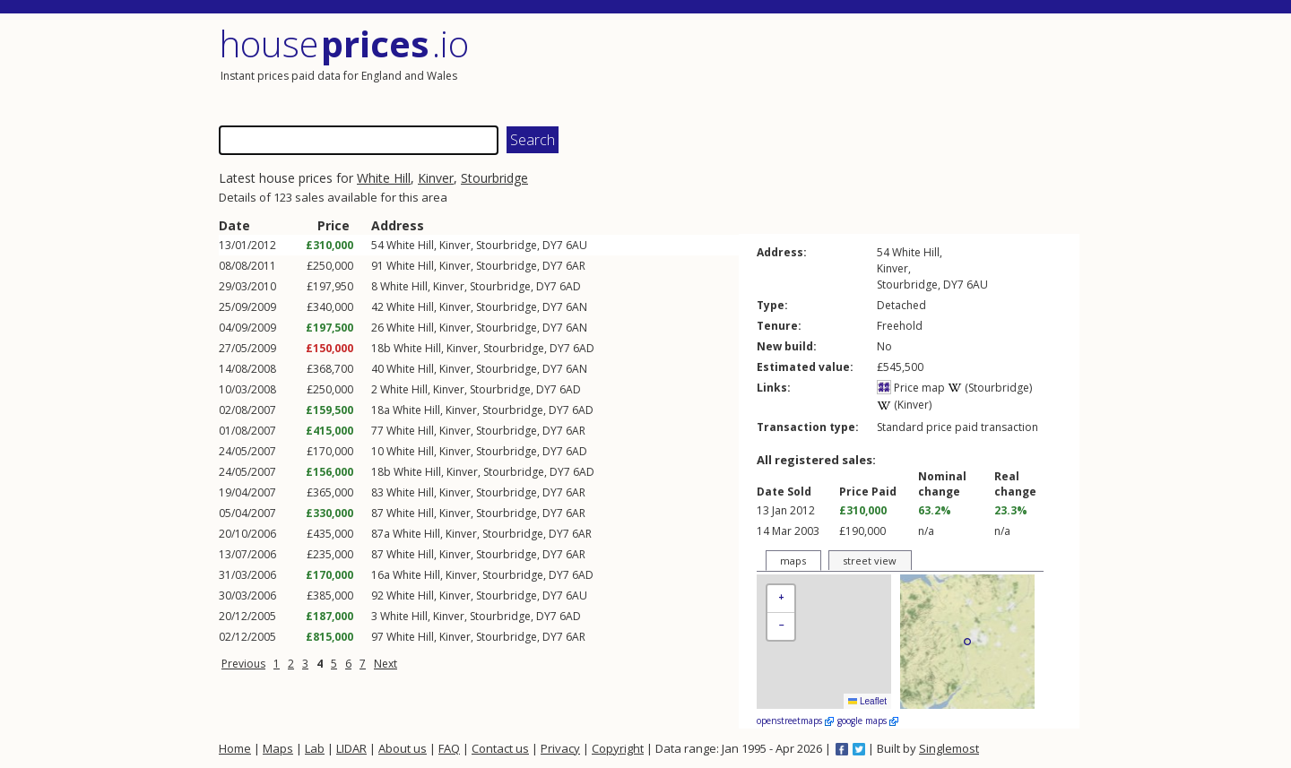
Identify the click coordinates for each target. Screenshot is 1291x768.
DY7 (552, 245)
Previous (243, 663)
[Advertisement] (864, 67)
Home (235, 748)
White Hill (384, 177)
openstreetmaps (795, 720)
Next (385, 663)
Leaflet (867, 701)
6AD (570, 286)
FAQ (449, 748)
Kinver (436, 177)
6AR (575, 265)
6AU (576, 245)
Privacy (560, 748)
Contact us (500, 748)
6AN (576, 307)
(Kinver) (904, 404)
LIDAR (351, 748)
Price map (911, 387)
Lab (315, 748)
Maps (278, 748)
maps (793, 560)
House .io (344, 43)
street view (870, 560)
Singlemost (949, 748)
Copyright (618, 748)
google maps (867, 720)
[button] (780, 599)
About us (402, 748)
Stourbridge (494, 177)
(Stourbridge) (990, 387)
